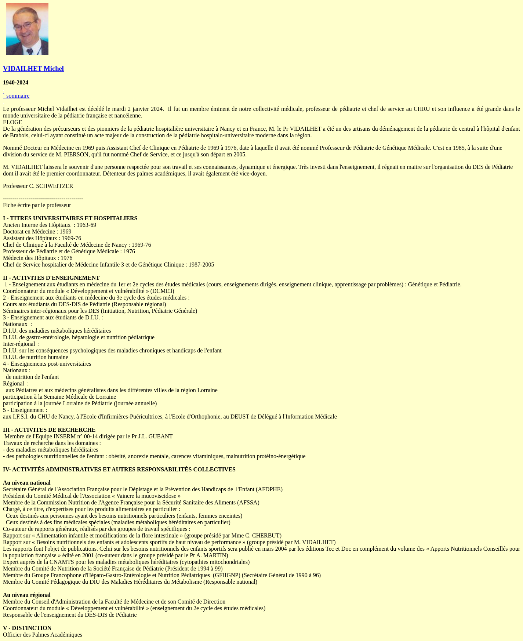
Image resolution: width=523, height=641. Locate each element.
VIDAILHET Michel (33, 68)
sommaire (16, 96)
